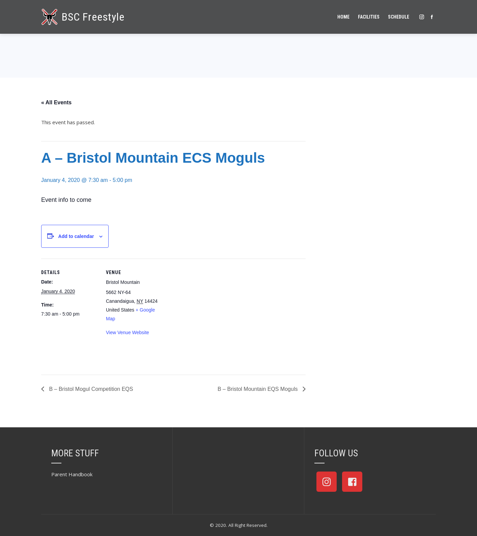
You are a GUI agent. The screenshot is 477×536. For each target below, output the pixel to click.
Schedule (398, 17)
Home (343, 17)
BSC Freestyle (93, 16)
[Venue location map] (206, 305)
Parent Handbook (71, 474)
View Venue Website (127, 332)
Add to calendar (76, 236)
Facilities (369, 17)
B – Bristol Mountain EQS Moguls (258, 389)
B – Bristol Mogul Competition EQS (90, 389)
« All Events (56, 102)
